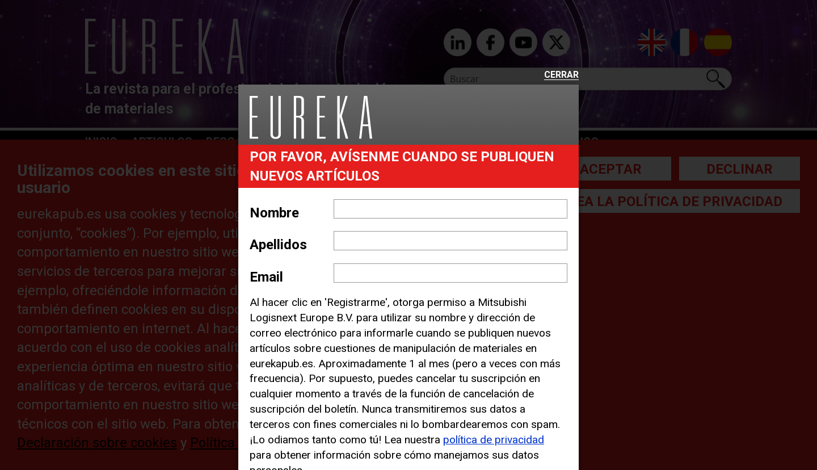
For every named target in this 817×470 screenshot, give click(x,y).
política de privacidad (493, 439)
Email (266, 277)
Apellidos (278, 245)
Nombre (274, 213)
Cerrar (561, 75)
